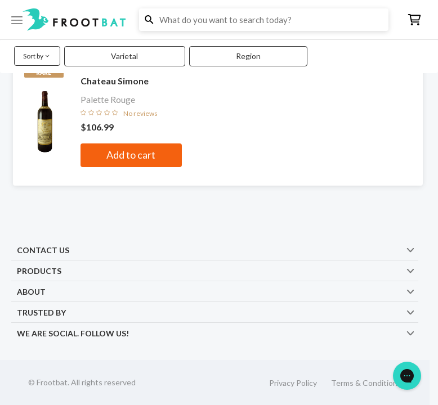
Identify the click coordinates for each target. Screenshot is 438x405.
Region (248, 56)
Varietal (124, 56)
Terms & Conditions (366, 383)
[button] (219, 19)
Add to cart (130, 154)
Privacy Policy (293, 383)
